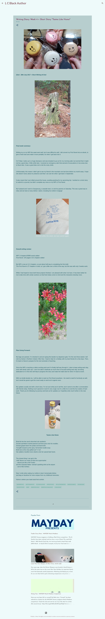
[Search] (102, 3)
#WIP (27, 487)
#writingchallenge (47, 487)
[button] (17, 25)
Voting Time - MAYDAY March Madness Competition (46, 594)
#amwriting (20, 484)
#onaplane (81, 484)
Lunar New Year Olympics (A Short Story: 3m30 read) (46, 563)
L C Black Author (15, 3)
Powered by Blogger (52, 613)
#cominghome (40, 484)
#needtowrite (72, 484)
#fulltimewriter (60, 484)
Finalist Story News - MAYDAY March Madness (44, 533)
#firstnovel (50, 484)
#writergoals (35, 487)
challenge (58, 487)
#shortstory (20, 487)
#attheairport (30, 484)
